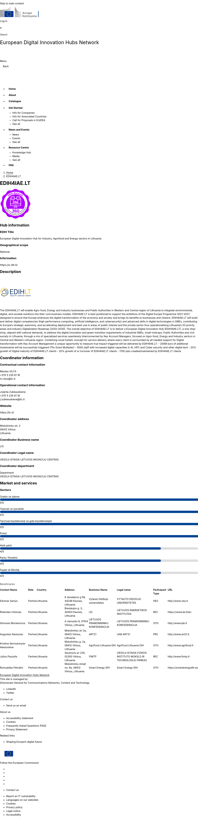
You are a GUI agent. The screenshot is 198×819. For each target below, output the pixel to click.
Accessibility (13, 814)
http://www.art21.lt (178, 634)
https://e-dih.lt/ (9, 264)
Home (12, 88)
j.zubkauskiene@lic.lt (12, 399)
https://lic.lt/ (7, 412)
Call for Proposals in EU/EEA (28, 120)
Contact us (12, 790)
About (12, 95)
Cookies (11, 803)
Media (15, 156)
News (15, 134)
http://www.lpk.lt (177, 623)
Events (16, 138)
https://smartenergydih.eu (183, 667)
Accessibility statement (19, 718)
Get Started (15, 107)
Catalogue (15, 101)
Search (3, 34)
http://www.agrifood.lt (180, 645)
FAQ (11, 165)
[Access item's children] (28, 107)
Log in (3, 21)
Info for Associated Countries (29, 116)
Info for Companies (23, 112)
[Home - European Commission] (22, 13)
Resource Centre (19, 147)
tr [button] (1, 27)
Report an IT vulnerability (20, 796)
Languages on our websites (22, 799)
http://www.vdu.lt (178, 600)
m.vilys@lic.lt (7, 378)
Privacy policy (14, 807)
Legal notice (13, 811)
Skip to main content (12, 3)
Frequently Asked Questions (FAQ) (26, 725)
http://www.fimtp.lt (178, 656)
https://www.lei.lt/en (179, 612)
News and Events (19, 129)
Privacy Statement (17, 729)
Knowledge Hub (21, 152)
